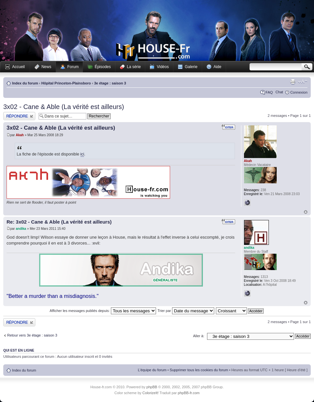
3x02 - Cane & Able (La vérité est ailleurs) (63, 106)
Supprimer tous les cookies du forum (199, 370)
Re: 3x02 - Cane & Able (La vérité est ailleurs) (59, 222)
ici (82, 154)
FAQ (269, 92)
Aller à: (198, 336)
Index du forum (25, 83)
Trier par (186, 311)
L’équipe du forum (152, 370)
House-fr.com (153, 51)
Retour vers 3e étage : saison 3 (32, 335)
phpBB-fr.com (189, 393)
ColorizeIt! (150, 393)
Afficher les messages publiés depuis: (103, 311)
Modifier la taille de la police (302, 82)
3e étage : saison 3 (110, 83)
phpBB (152, 387)
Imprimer (292, 82)
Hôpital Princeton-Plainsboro (66, 83)
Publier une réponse (19, 116)
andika (21, 228)
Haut (305, 212)
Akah (20, 135)
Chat (279, 92)
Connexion (298, 92)
